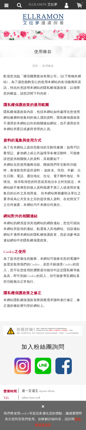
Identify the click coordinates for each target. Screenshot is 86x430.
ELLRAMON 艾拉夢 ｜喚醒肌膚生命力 (43, 19)
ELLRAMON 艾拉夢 (43, 4)
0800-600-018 (31, 397)
